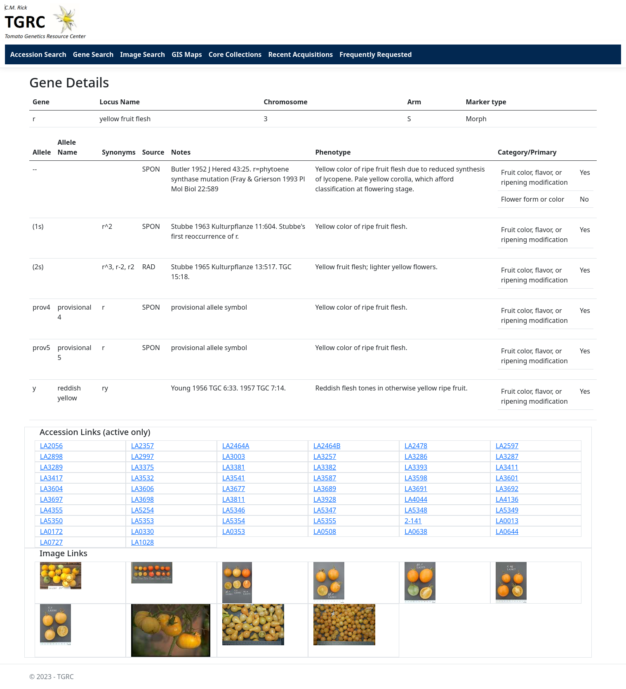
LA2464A (235, 445)
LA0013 (507, 520)
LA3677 (233, 488)
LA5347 (324, 510)
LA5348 (416, 510)
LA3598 (416, 477)
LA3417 (51, 477)
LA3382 (324, 467)
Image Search (142, 54)
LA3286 (416, 456)
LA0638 (416, 531)
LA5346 (233, 510)
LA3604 (51, 488)
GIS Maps (187, 54)
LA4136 (507, 499)
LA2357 (142, 445)
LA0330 (142, 531)
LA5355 (324, 520)
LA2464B (327, 445)
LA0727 (51, 542)
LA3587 (324, 477)
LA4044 (416, 499)
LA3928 (324, 499)
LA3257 (324, 456)
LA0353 (233, 531)
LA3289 (51, 467)
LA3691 (416, 488)
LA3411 (507, 467)
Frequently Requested (375, 54)
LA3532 (142, 477)
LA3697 (51, 499)
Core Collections (235, 54)
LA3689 (324, 488)
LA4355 (51, 510)
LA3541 (233, 477)
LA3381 (233, 467)
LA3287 (507, 456)
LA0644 (507, 531)
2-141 (413, 520)
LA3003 (233, 456)
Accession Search (38, 54)
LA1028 (142, 542)
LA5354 (233, 520)
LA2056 (51, 445)
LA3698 (142, 499)
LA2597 (507, 445)
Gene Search (93, 54)
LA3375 (142, 467)
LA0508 (324, 531)
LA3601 (507, 477)
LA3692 (507, 488)
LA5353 (142, 520)
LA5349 (507, 510)
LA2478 (416, 445)
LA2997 (142, 456)
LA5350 (51, 520)
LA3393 (416, 467)
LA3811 (233, 499)
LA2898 (51, 456)
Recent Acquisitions (300, 54)
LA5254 (142, 510)
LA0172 (51, 531)
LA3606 (142, 488)
